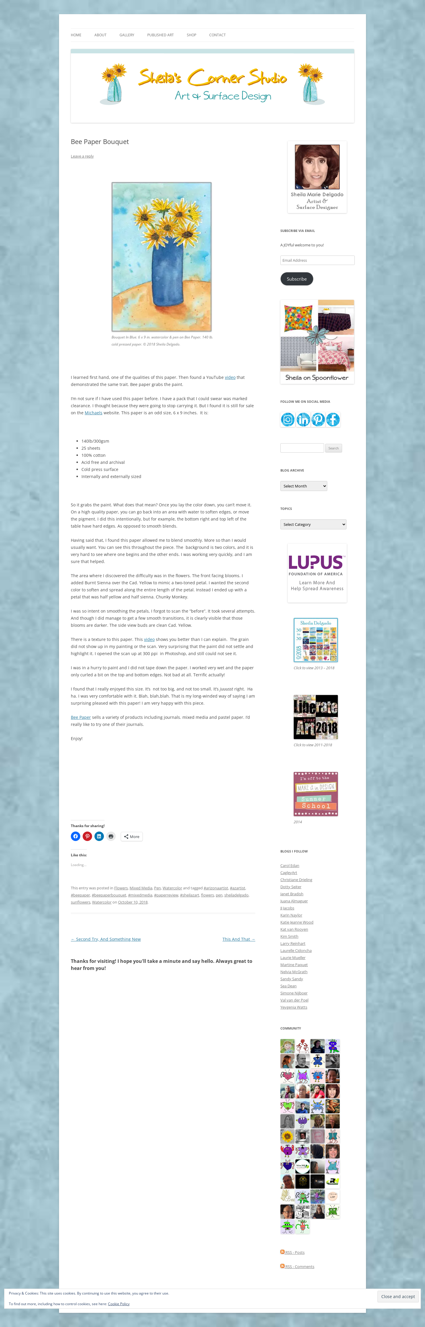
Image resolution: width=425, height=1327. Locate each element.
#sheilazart (189, 895)
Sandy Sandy (291, 978)
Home (76, 34)
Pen (157, 888)
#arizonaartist (216, 888)
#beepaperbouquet (109, 895)
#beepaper (80, 895)
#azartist (237, 888)
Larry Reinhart (292, 943)
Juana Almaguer (294, 901)
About (100, 34)
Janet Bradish (291, 893)
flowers (207, 895)
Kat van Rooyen (294, 929)
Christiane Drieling (296, 879)
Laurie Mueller (292, 957)
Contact (217, 34)
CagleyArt (288, 872)
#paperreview (166, 895)
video (230, 377)
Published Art (160, 34)
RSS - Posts (292, 1252)
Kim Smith (289, 936)
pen (219, 895)
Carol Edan (289, 865)
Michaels (93, 412)
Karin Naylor (291, 915)
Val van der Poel (294, 1000)
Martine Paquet (294, 964)
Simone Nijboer (294, 993)
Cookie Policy (119, 1303)
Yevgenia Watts (293, 1007)
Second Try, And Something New (106, 939)
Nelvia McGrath (294, 971)
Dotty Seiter (290, 886)
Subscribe (297, 279)
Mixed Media (141, 888)
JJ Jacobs (287, 908)
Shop (191, 34)
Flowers (121, 888)
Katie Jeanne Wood (296, 922)
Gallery (127, 34)
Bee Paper (81, 717)
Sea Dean (288, 986)
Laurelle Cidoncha (296, 950)
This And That (239, 939)
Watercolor (172, 888)
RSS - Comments (297, 1266)
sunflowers (80, 902)
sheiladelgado (236, 895)
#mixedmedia (140, 895)
